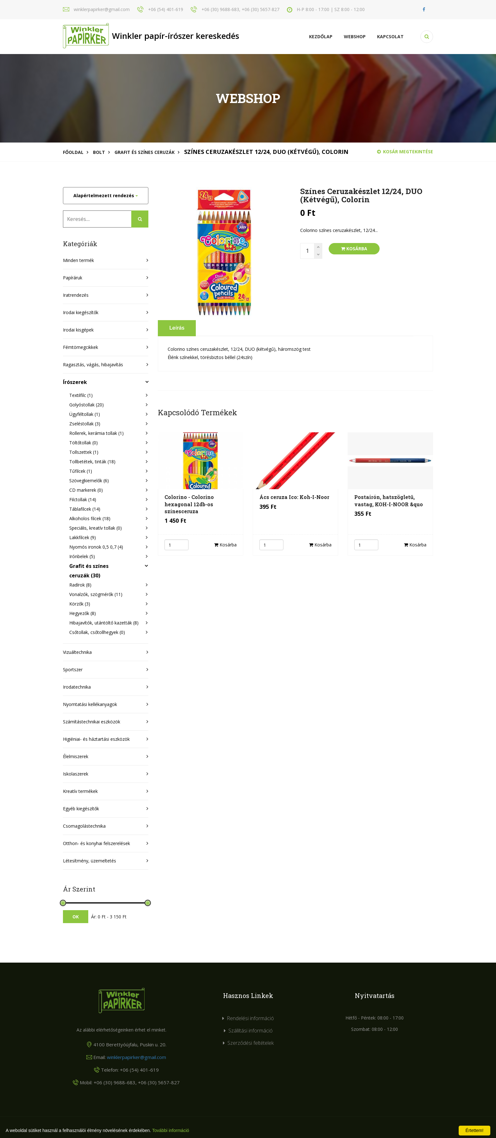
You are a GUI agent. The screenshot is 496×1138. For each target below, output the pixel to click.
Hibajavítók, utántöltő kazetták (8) (104, 623)
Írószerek (75, 382)
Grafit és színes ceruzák (145, 152)
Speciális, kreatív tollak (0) (95, 528)
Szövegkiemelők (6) (89, 481)
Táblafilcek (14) (84, 509)
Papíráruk (72, 278)
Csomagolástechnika (84, 826)
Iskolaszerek (75, 774)
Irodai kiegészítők (80, 312)
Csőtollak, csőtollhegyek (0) (97, 632)
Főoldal (73, 152)
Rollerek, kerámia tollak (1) (96, 433)
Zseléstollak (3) (84, 424)
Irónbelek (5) (82, 556)
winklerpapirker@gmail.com (136, 1057)
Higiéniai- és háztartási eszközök (96, 739)
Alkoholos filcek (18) (89, 518)
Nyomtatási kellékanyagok (90, 704)
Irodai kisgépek (78, 330)
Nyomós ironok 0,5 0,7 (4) (96, 547)
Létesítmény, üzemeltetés (89, 861)
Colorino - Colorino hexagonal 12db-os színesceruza (189, 504)
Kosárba (354, 249)
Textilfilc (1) (81, 395)
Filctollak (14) (82, 499)
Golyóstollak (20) (86, 405)
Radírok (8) (80, 585)
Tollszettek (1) (83, 452)
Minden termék (78, 260)
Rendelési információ (250, 1018)
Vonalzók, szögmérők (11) (95, 594)
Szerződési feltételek (250, 1042)
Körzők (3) (79, 604)
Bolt (99, 152)
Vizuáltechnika (77, 652)
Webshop (355, 36)
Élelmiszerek (75, 756)
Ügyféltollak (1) (84, 414)
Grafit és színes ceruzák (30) (88, 571)
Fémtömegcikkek (80, 347)
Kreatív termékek (80, 791)
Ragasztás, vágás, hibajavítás (93, 365)
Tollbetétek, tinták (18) (92, 462)
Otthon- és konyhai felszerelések (96, 843)
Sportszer (73, 669)
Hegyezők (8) (82, 613)
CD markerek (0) (86, 490)
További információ (170, 1130)
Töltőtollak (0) (83, 443)
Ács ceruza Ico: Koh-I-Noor (294, 497)
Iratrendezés (76, 295)
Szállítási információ (250, 1030)
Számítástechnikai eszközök (91, 722)
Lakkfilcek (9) (82, 537)
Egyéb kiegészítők (81, 809)
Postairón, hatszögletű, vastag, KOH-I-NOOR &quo (388, 500)
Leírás (176, 328)
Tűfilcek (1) (80, 471)
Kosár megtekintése (405, 152)
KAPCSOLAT (390, 36)
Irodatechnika (77, 687)
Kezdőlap (320, 36)
